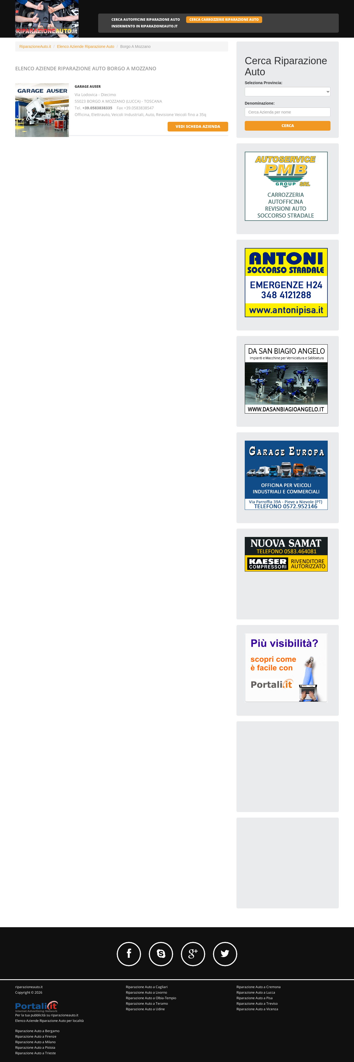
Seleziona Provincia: (263, 83)
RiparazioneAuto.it (35, 46)
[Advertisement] (286, 764)
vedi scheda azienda (198, 126)
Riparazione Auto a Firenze (35, 1036)
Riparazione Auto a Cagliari (147, 987)
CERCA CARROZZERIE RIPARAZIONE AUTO (224, 19)
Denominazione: (260, 103)
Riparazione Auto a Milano (35, 1042)
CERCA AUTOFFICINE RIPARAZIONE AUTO (145, 19)
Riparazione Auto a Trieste (35, 1053)
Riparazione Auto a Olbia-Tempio (151, 998)
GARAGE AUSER (88, 86)
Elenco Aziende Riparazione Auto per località (49, 1020)
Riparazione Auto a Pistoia (35, 1047)
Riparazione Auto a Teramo (147, 1003)
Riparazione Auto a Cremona (258, 987)
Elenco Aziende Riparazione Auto (85, 46)
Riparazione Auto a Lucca (255, 992)
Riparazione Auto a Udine (145, 1009)
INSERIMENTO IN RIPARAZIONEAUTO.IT (144, 26)
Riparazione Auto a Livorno (146, 992)
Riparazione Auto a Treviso (257, 1003)
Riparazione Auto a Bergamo (37, 1031)
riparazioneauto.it (29, 987)
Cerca (288, 125)
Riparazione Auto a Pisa (254, 998)
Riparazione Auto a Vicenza (257, 1009)
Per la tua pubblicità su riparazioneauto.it (46, 1015)
